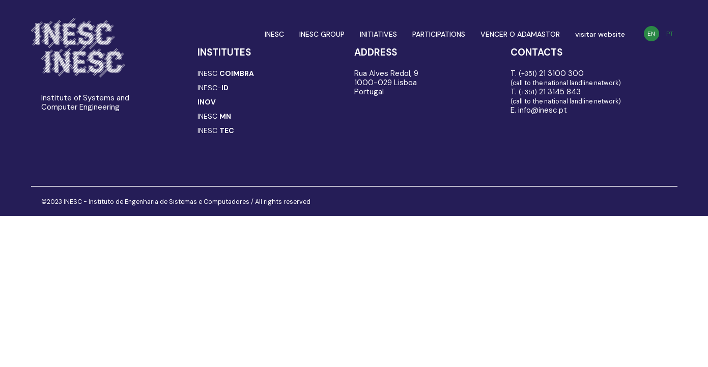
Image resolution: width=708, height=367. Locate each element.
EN (651, 34)
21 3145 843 (550, 92)
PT (669, 34)
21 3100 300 (551, 73)
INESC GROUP (322, 34)
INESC (274, 34)
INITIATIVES (378, 34)
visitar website (600, 34)
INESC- (213, 87)
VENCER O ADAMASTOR (520, 34)
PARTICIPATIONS (438, 34)
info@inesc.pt (542, 110)
